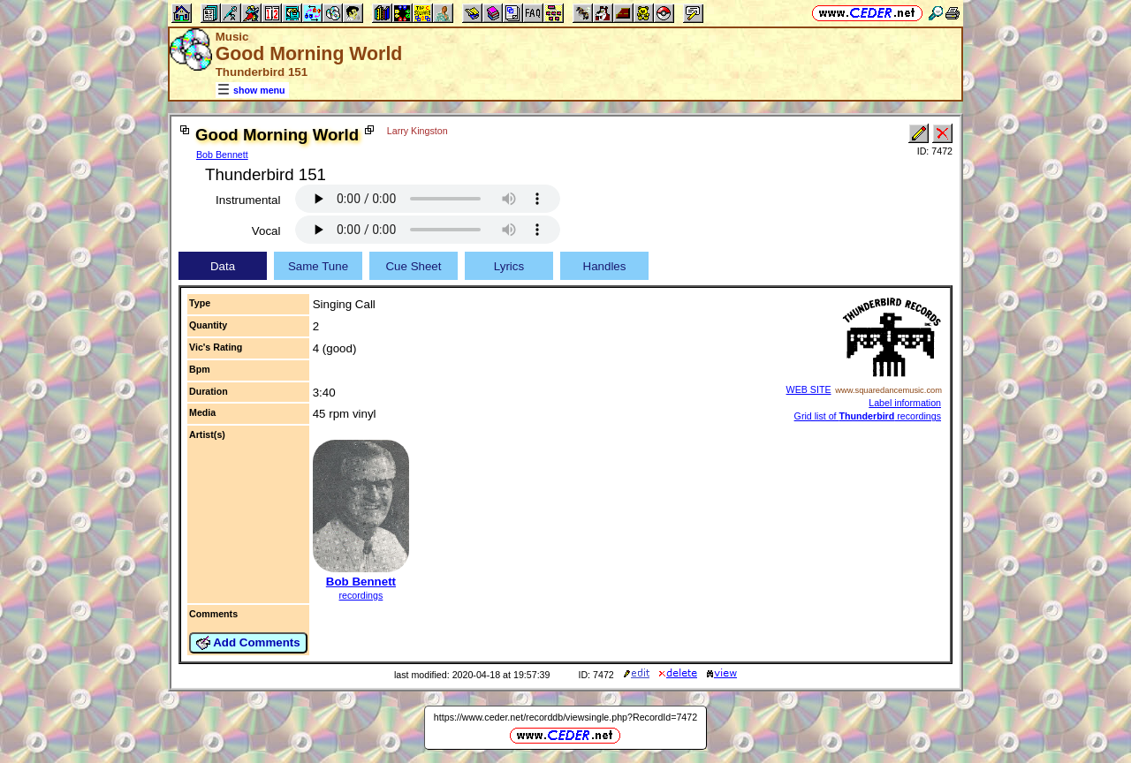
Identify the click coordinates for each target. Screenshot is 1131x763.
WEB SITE (808, 389)
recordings (361, 595)
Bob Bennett (222, 154)
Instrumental (248, 200)
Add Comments (248, 643)
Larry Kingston (417, 130)
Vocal (266, 231)
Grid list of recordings (867, 416)
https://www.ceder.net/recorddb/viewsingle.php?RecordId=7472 (565, 717)
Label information (905, 402)
